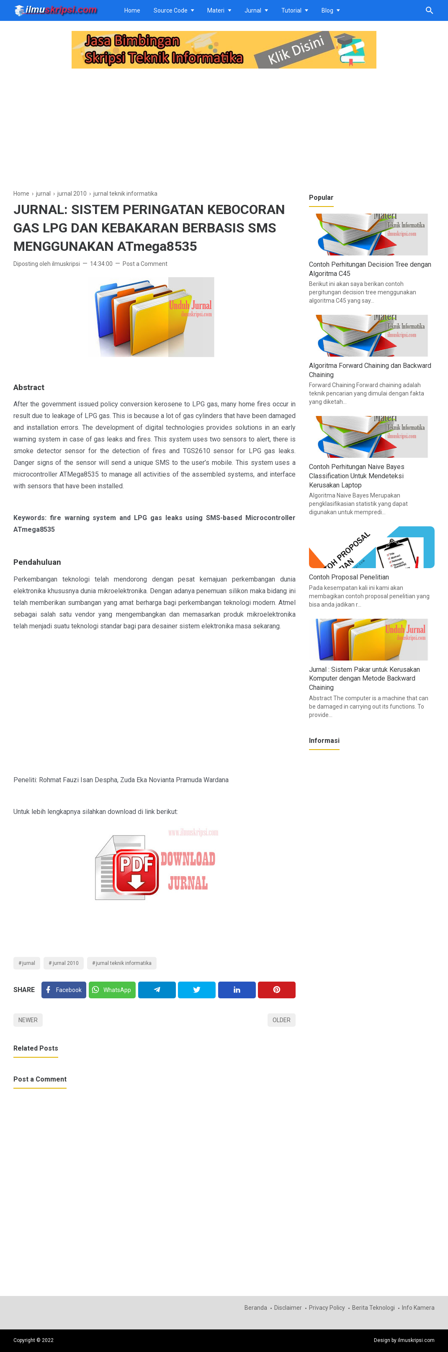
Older (282, 1020)
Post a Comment (145, 263)
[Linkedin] (237, 990)
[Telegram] (157, 990)
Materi (215, 10)
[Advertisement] (154, 130)
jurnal (28, 963)
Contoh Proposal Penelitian (349, 577)
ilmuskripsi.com (416, 1340)
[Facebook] (63, 990)
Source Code (171, 10)
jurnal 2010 (66, 963)
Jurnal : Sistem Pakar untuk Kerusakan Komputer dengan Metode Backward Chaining (364, 678)
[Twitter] (112, 990)
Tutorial (291, 10)
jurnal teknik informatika (124, 963)
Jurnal (253, 10)
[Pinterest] (277, 990)
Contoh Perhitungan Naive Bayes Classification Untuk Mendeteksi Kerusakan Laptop (356, 476)
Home (132, 10)
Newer (28, 1020)
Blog (327, 10)
